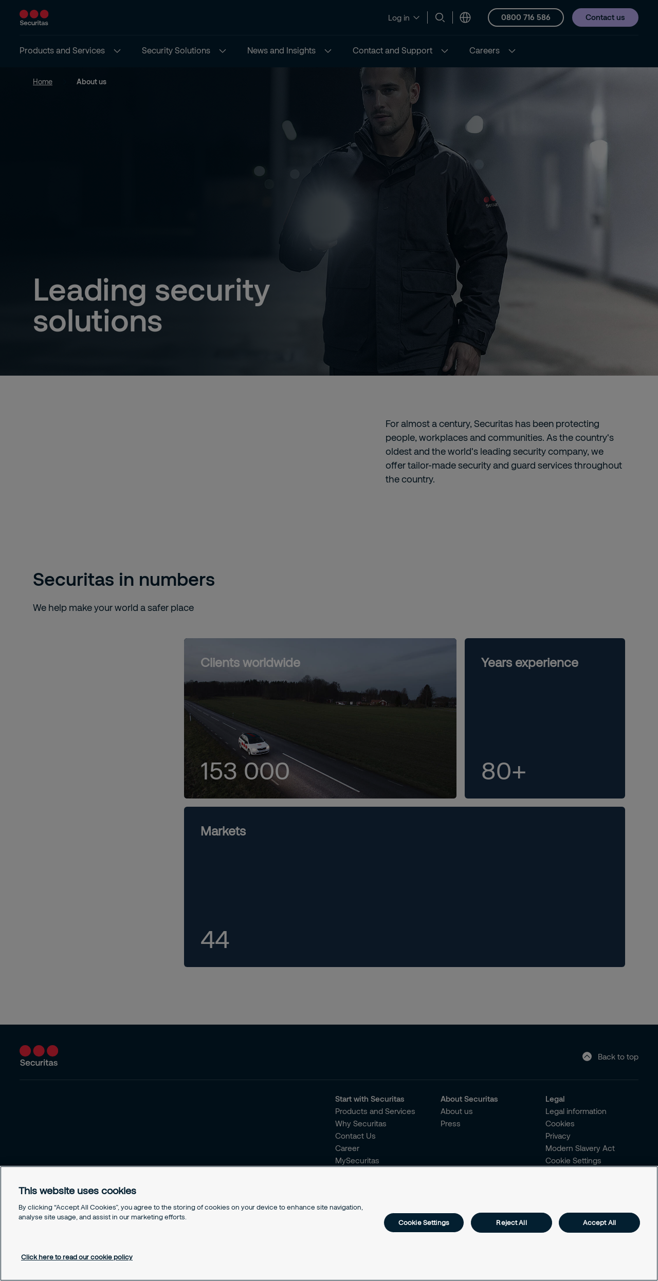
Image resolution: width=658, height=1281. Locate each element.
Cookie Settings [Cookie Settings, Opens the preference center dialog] (423, 1222)
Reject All (511, 1222)
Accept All (599, 1222)
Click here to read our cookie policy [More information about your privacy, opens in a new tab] (77, 1257)
